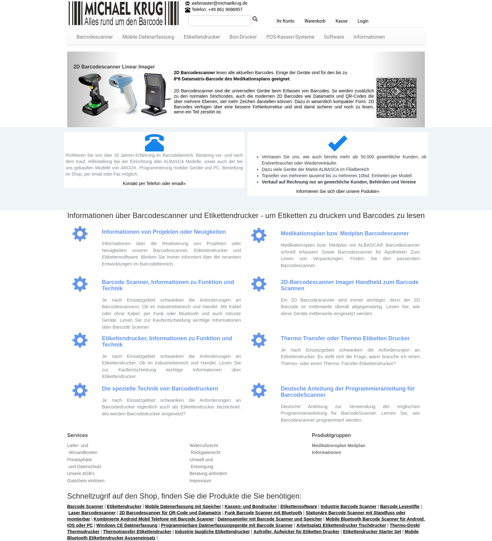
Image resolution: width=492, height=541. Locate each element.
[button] (94, 90)
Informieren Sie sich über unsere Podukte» (337, 191)
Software (334, 37)
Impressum (200, 480)
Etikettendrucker (202, 37)
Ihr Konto (285, 21)
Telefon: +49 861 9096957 (214, 9)
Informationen (369, 37)
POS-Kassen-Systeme (290, 37)
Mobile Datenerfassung (148, 37)
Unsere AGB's (81, 473)
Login (363, 21)
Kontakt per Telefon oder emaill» (154, 183)
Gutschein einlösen (85, 480)
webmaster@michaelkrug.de (219, 3)
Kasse (341, 21)
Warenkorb (314, 21)
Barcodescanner (95, 37)
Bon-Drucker (243, 37)
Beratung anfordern (208, 473)
